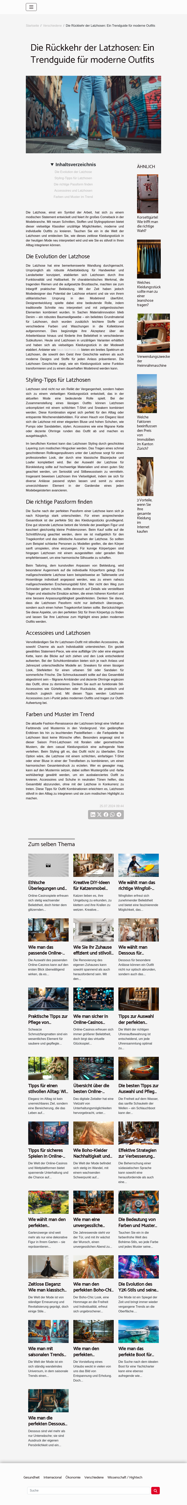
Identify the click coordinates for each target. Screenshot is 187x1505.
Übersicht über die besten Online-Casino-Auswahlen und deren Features (92, 1094)
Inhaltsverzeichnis (76, 164)
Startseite (32, 25)
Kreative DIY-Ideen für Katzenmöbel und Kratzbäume (91, 888)
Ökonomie (73, 1477)
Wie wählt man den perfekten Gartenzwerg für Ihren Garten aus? (47, 1228)
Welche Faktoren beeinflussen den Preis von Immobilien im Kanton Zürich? (147, 433)
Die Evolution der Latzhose (73, 172)
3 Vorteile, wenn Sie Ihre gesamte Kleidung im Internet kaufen (144, 516)
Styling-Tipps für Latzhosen (73, 178)
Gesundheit (32, 1477)
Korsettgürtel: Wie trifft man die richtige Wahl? (147, 224)
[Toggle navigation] (31, 7)
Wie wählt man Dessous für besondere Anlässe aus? (137, 956)
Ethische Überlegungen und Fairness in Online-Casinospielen (46, 891)
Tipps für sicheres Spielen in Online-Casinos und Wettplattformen (45, 1159)
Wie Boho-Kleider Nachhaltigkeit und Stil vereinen (91, 1156)
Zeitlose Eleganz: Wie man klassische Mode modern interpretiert (47, 1293)
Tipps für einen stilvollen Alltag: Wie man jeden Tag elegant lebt (48, 1094)
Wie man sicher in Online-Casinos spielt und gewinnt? (92, 1022)
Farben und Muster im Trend (73, 196)
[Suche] (88, 1490)
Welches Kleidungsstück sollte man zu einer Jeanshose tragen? (149, 294)
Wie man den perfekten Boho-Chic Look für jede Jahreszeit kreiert (93, 1293)
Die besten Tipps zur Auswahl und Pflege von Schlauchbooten (138, 1092)
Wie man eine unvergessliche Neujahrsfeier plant (91, 1225)
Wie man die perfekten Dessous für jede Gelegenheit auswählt (47, 1427)
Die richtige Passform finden (73, 184)
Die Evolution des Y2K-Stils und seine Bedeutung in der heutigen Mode (137, 1293)
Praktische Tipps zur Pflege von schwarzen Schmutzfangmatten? (49, 1025)
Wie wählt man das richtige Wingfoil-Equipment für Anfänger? (136, 891)
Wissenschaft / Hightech (124, 1477)
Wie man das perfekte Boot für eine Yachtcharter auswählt (135, 1357)
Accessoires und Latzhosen (73, 190)
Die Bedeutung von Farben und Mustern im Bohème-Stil (137, 1225)
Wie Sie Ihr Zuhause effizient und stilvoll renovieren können (92, 953)
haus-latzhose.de (68, 349)
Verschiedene (52, 25)
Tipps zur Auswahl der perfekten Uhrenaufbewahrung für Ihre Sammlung (138, 1025)
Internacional (53, 1477)
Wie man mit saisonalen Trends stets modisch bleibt (48, 1355)
